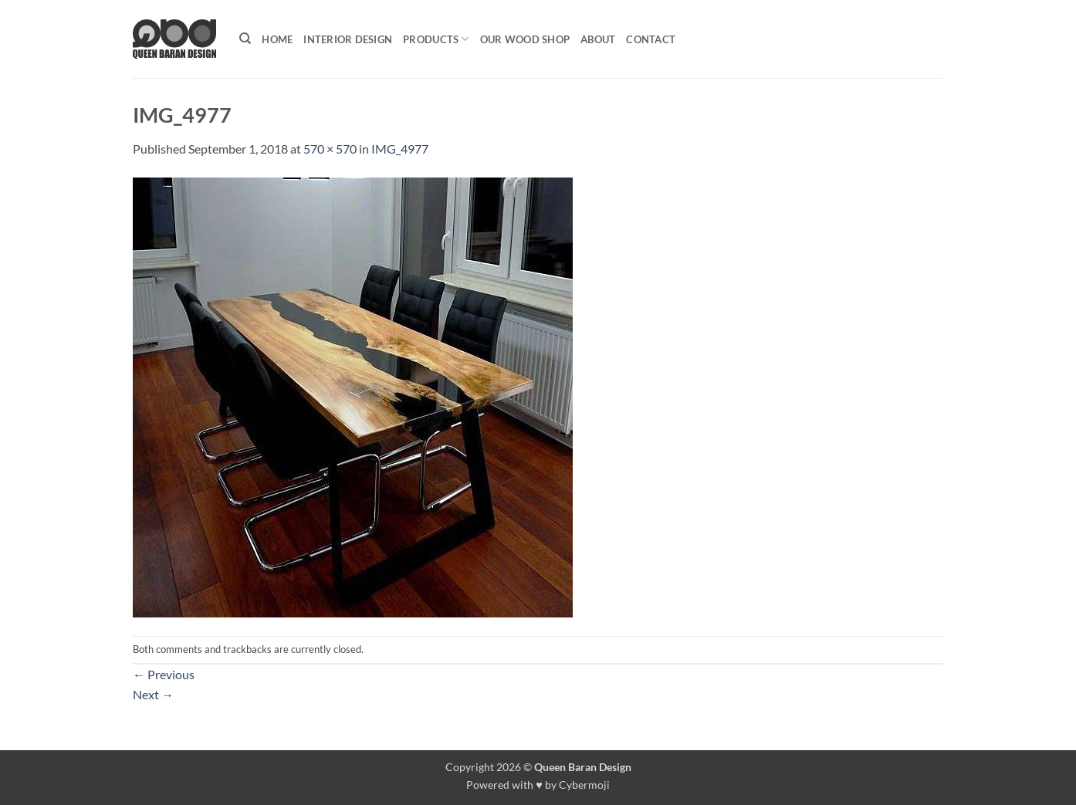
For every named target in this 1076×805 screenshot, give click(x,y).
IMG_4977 (399, 148)
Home (277, 39)
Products (436, 39)
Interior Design (347, 39)
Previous (164, 674)
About (597, 39)
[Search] (245, 38)
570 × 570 (330, 148)
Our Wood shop (525, 39)
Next (153, 694)
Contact (650, 39)
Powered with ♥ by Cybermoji (538, 784)
